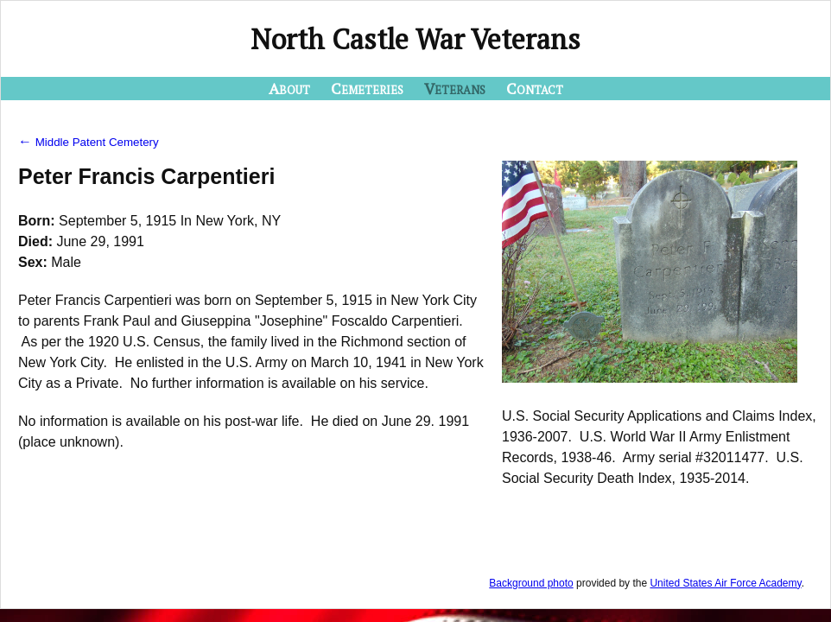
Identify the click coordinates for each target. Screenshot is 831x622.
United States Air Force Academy (725, 583)
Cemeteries (367, 88)
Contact (534, 88)
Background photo (531, 583)
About (289, 88)
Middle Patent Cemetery (88, 142)
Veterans (454, 88)
